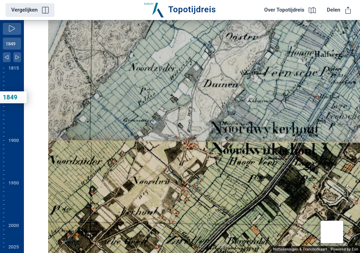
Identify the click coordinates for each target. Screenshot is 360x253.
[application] (192, 136)
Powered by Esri (344, 249)
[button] (332, 232)
